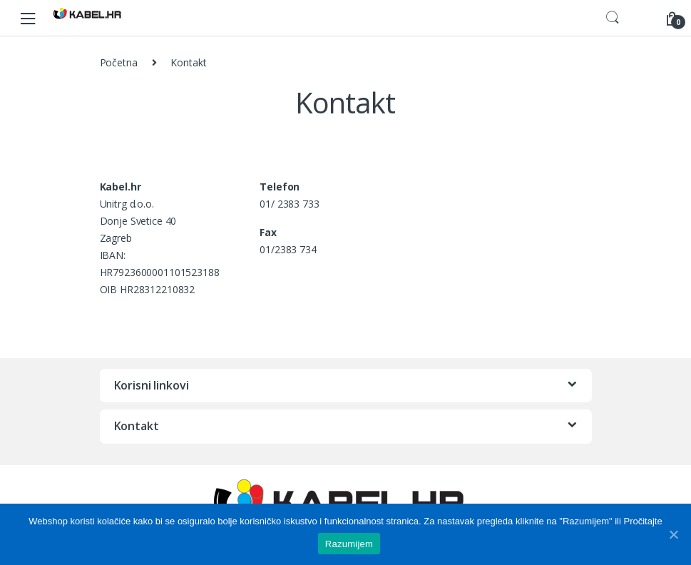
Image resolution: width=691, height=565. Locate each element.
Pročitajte (642, 521)
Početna (119, 62)
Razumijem (349, 544)
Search (612, 18)
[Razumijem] (673, 534)
